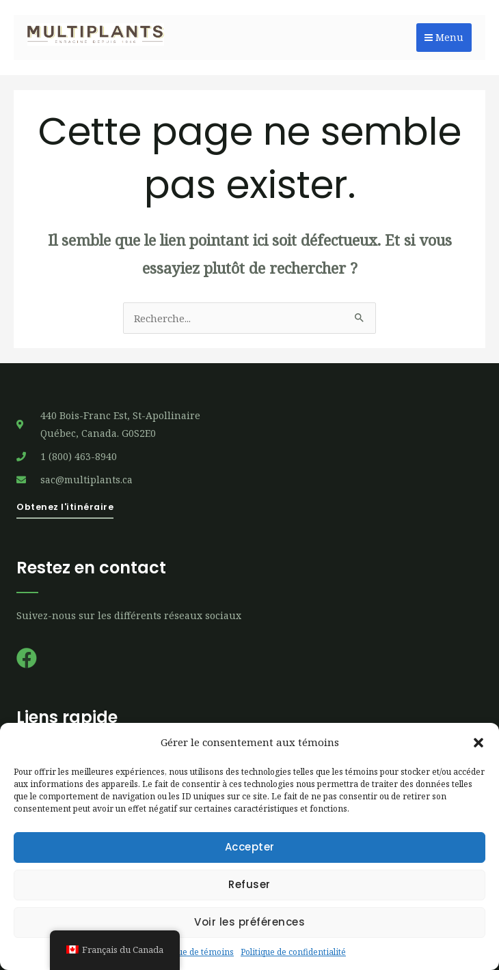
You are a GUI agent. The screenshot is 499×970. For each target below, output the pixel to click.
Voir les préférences (249, 922)
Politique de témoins (193, 952)
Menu (443, 37)
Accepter (250, 847)
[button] (478, 743)
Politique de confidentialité (293, 952)
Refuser (249, 884)
